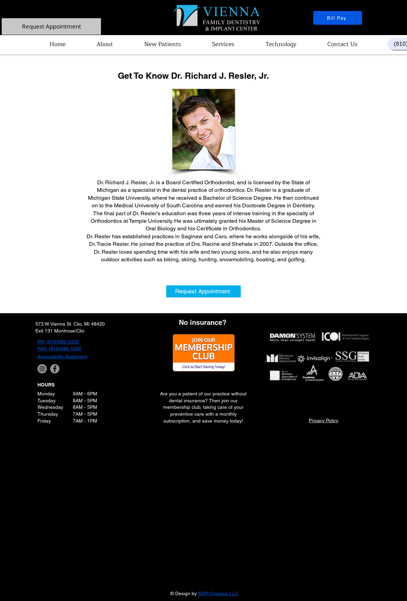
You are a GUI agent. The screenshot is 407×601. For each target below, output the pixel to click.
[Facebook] (54, 368)
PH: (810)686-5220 (58, 342)
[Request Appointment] (51, 26)
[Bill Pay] (337, 18)
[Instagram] (42, 368)
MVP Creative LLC (218, 593)
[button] (104, 44)
